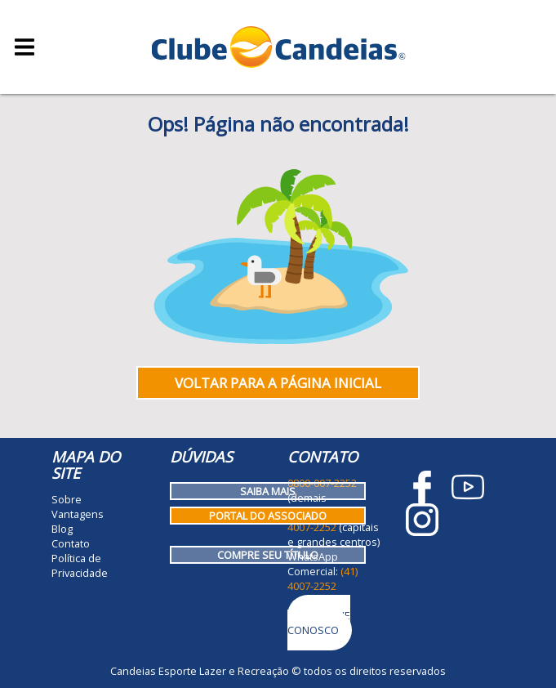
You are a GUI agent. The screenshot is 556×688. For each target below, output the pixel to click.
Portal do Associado (268, 515)
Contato (70, 543)
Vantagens (77, 514)
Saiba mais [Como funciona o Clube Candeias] (268, 491)
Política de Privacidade (79, 565)
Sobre (66, 499)
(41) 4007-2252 (322, 578)
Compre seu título (267, 554)
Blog (62, 528)
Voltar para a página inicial (278, 382)
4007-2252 (311, 527)
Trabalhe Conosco (318, 622)
